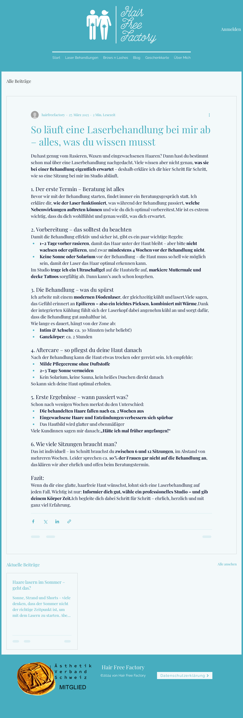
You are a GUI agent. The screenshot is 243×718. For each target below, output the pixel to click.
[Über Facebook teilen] (33, 521)
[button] (233, 12)
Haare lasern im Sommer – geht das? (38, 585)
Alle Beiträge (18, 81)
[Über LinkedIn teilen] (57, 521)
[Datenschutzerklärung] (185, 675)
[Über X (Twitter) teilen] (45, 521)
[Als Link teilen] (69, 521)
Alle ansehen (227, 564)
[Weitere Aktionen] (209, 115)
